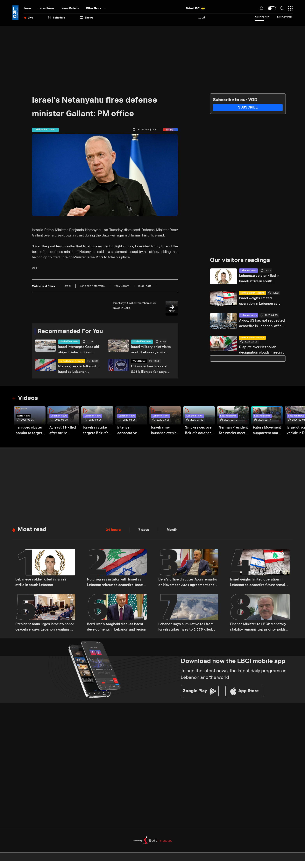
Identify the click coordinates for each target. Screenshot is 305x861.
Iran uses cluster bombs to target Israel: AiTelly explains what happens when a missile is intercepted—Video (29, 431)
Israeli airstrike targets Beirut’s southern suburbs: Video (98, 431)
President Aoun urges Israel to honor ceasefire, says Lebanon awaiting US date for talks (44, 628)
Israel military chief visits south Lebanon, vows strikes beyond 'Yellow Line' (152, 350)
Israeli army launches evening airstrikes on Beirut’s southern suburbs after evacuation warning (165, 431)
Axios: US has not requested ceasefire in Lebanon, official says (262, 324)
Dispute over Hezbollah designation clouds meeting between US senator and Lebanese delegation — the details (261, 351)
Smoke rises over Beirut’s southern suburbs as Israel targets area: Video (199, 431)
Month (172, 530)
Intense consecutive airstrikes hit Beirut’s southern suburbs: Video (131, 431)
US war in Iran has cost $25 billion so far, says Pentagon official (149, 370)
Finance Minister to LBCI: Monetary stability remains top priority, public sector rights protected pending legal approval (258, 628)
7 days (143, 530)
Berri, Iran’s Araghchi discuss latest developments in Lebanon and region (116, 627)
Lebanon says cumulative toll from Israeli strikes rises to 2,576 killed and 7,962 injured (186, 628)
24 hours (113, 530)
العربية (202, 17)
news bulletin (70, 8)
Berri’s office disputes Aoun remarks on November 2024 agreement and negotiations (187, 583)
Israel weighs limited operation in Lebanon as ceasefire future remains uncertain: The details (259, 302)
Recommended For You (72, 331)
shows (86, 18)
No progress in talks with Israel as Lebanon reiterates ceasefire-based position (79, 370)
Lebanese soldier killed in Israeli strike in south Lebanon (259, 279)
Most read (32, 530)
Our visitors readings (241, 260)
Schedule (56, 18)
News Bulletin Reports (71, 361)
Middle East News (69, 342)
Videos (28, 398)
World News (138, 361)
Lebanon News (248, 271)
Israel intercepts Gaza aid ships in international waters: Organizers (78, 350)
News (28, 8)
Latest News (46, 8)
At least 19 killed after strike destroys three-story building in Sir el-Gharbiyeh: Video (62, 431)
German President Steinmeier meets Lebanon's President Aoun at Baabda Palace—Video (233, 431)
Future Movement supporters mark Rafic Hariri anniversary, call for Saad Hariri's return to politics (267, 431)
